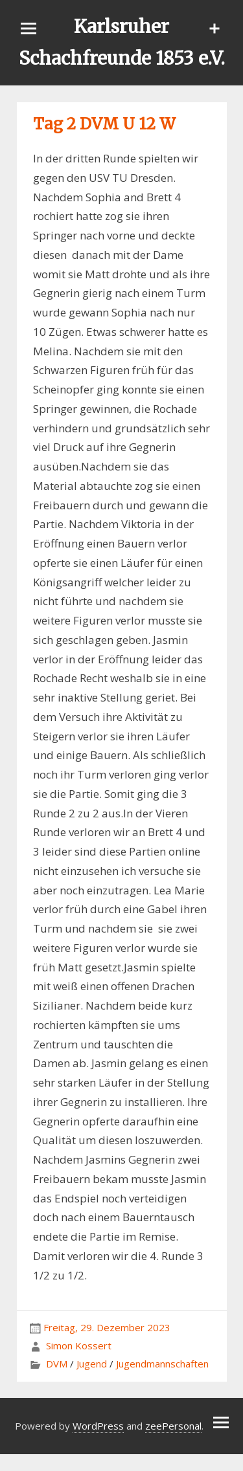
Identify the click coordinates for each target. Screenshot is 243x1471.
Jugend (91, 1363)
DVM (56, 1363)
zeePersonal (173, 1425)
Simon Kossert (78, 1345)
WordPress (98, 1425)
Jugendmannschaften (162, 1363)
